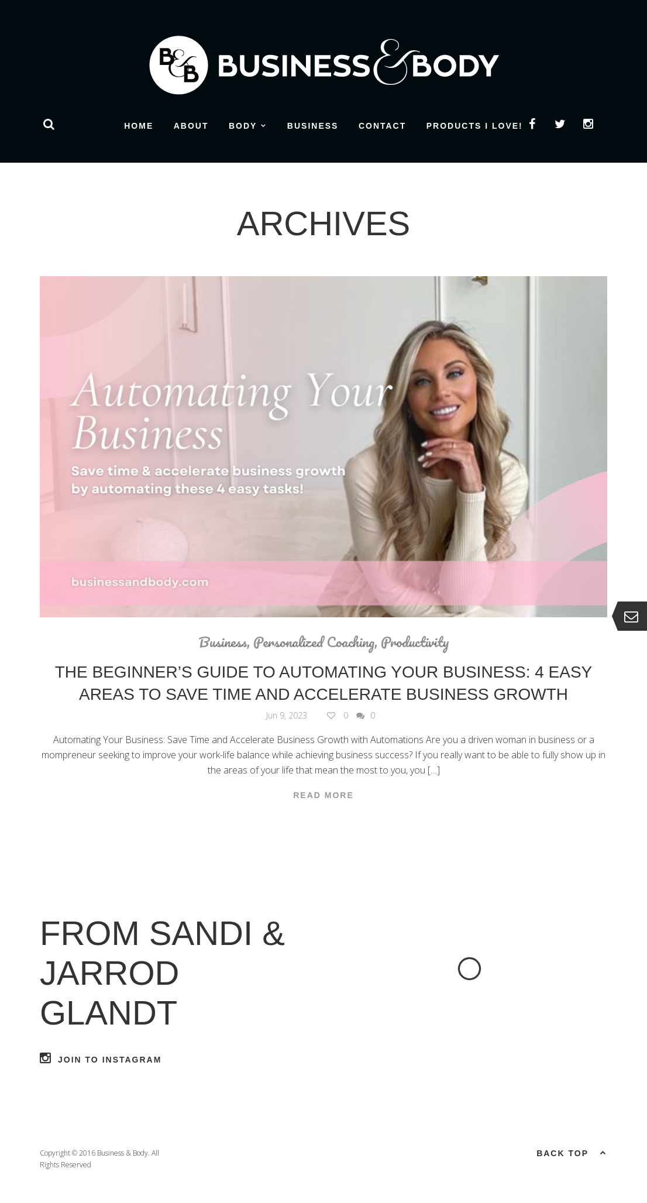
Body (243, 125)
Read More (323, 795)
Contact (382, 125)
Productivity (415, 642)
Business (313, 125)
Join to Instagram (100, 1057)
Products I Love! (474, 125)
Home (138, 125)
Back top (571, 1152)
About (191, 125)
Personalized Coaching (313, 642)
